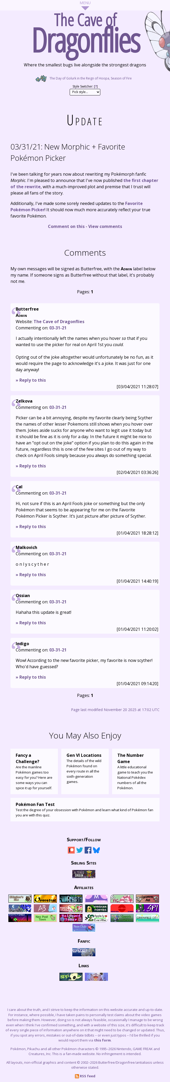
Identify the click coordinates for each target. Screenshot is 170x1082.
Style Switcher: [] (85, 86)
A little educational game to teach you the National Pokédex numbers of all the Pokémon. (135, 771)
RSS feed (85, 1076)
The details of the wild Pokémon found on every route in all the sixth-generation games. (85, 768)
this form (102, 1040)
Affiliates (84, 887)
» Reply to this (31, 380)
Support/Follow (84, 839)
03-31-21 (58, 328)
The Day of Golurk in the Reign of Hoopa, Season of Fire (85, 78)
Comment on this (66, 226)
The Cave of (85, 30)
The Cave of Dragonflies (59, 321)
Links (83, 965)
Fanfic (84, 940)
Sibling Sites (83, 862)
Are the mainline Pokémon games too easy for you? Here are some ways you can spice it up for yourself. (34, 771)
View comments (105, 226)
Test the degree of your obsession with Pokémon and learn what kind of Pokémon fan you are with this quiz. (85, 809)
